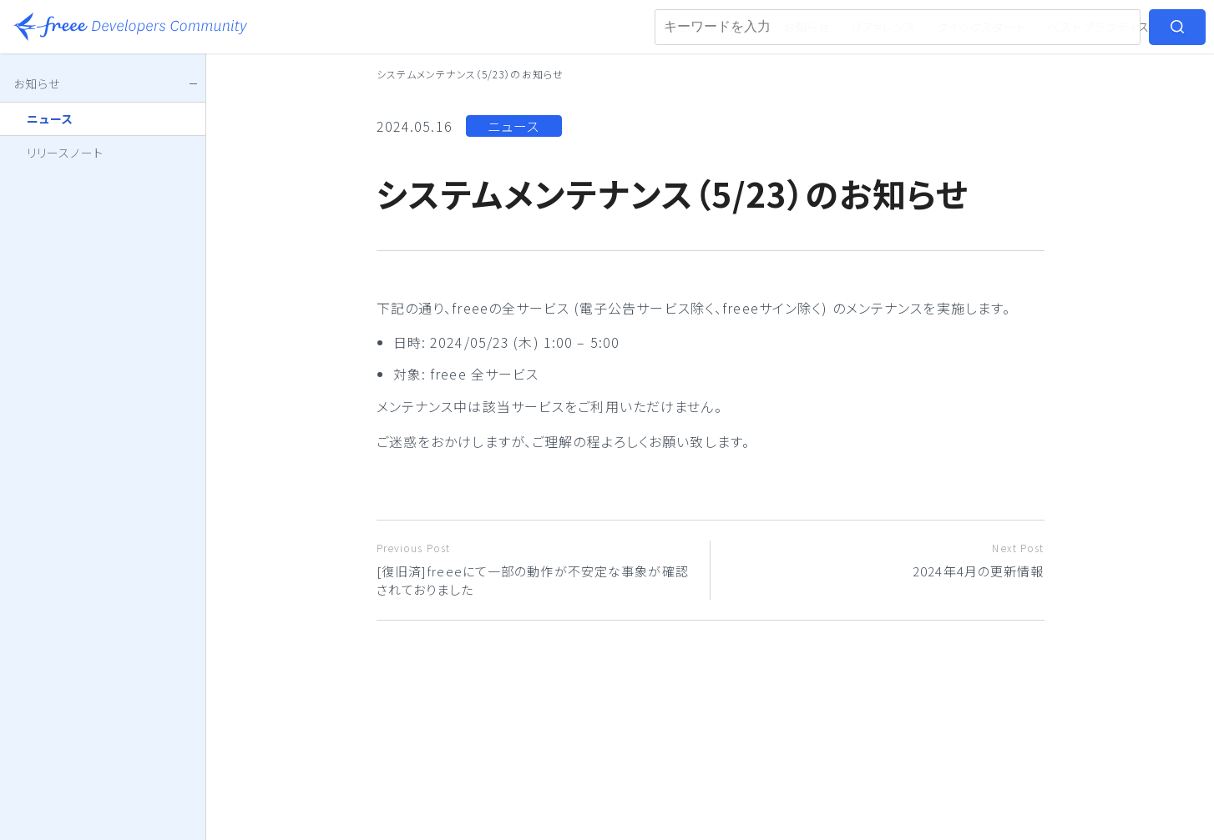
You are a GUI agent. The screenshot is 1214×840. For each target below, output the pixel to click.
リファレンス (884, 26)
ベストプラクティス (1098, 26)
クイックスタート (981, 26)
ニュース (513, 126)
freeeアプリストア (712, 26)
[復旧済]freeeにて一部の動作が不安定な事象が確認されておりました (537, 570)
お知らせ (806, 26)
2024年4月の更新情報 (884, 560)
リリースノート (65, 152)
